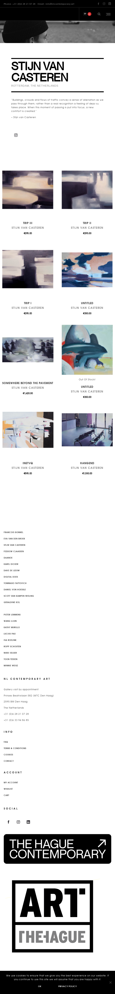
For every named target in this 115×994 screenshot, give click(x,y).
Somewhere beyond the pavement (27, 383)
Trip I (28, 303)
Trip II (87, 223)
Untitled (87, 303)
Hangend (87, 463)
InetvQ (28, 463)
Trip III (27, 223)
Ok (39, 986)
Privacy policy (67, 986)
